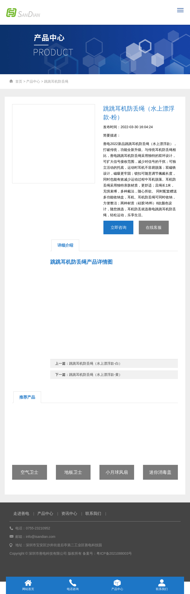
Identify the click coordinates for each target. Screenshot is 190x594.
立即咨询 (118, 227)
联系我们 (93, 513)
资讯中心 (69, 513)
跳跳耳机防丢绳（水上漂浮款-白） (95, 363)
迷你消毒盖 (160, 472)
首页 (18, 81)
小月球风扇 (117, 472)
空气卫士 (29, 472)
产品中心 (33, 81)
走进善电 (21, 513)
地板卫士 (73, 472)
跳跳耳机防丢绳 (56, 81)
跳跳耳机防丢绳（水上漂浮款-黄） (95, 375)
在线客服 (154, 227)
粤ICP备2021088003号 (114, 553)
